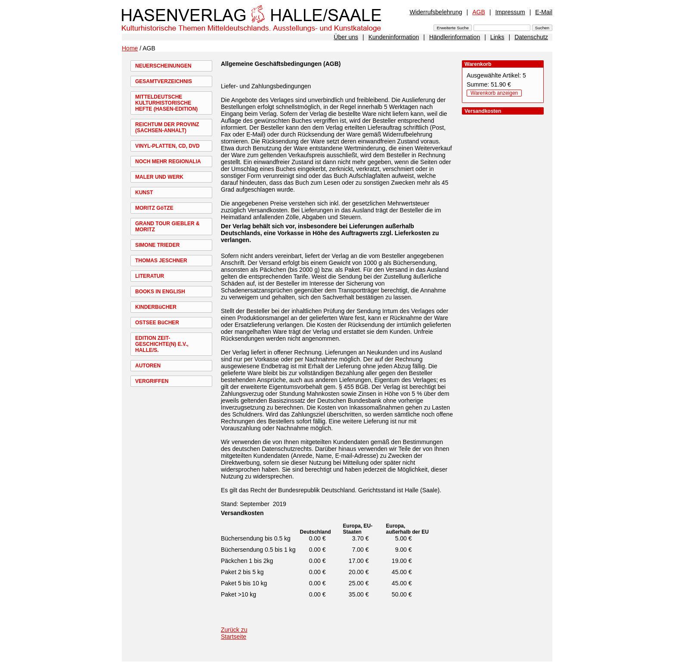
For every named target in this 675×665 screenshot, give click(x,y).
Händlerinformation (454, 37)
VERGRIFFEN (151, 381)
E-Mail (543, 12)
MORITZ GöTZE (154, 208)
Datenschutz (531, 37)
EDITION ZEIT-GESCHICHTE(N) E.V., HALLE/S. (162, 344)
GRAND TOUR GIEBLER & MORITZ (167, 227)
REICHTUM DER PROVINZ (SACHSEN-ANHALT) (167, 127)
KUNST (144, 193)
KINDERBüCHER (155, 307)
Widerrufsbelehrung (435, 12)
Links (497, 37)
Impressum (510, 12)
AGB (478, 12)
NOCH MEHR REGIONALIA (168, 161)
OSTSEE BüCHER (157, 323)
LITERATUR (149, 276)
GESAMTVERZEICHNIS (163, 81)
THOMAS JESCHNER (161, 261)
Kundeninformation (393, 37)
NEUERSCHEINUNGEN (163, 66)
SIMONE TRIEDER (157, 245)
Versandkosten (242, 513)
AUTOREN (148, 366)
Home (130, 48)
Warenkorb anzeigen (494, 93)
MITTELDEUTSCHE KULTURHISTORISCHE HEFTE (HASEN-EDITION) (166, 103)
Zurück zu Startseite (234, 633)
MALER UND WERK (159, 177)
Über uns (346, 37)
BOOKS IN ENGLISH (160, 292)
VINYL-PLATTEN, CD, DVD (167, 146)
